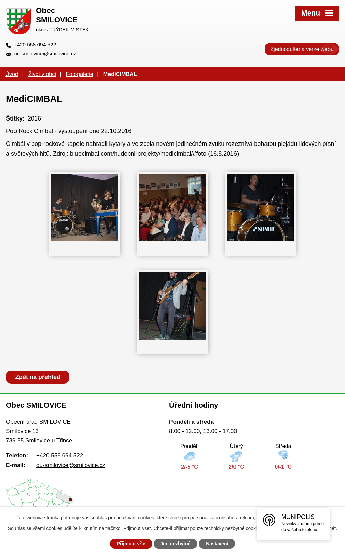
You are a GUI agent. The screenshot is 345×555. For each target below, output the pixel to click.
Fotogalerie (79, 74)
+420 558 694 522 (35, 44)
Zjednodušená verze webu (302, 49)
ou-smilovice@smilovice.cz (45, 53)
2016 (34, 118)
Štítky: (15, 118)
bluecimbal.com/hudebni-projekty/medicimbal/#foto (138, 153)
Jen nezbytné (176, 543)
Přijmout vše (131, 543)
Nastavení (217, 543)
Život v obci (42, 74)
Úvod (11, 74)
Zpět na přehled (37, 377)
